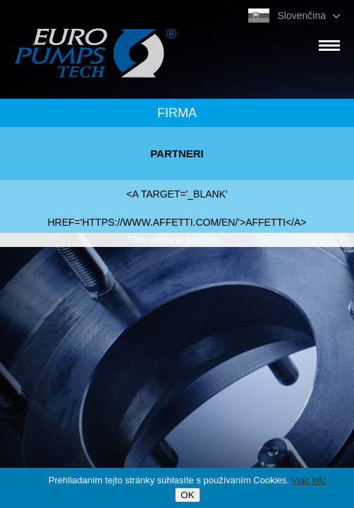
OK (187, 495)
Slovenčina (302, 15)
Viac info (309, 480)
